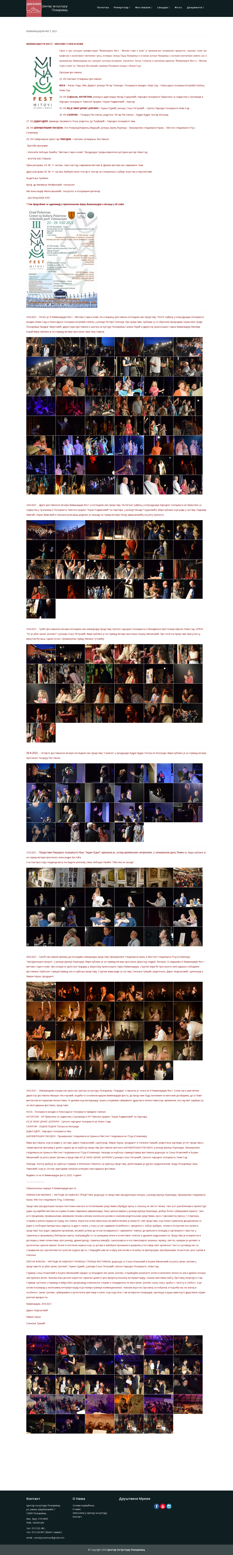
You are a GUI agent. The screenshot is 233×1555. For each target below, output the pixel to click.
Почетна (103, 7)
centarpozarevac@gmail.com (49, 1537)
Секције (162, 7)
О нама (77, 1509)
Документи (194, 7)
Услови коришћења (83, 1505)
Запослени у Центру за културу (90, 1512)
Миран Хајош (33, 976)
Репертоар (121, 7)
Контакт (77, 1516)
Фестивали (142, 7)
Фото (178, 7)
